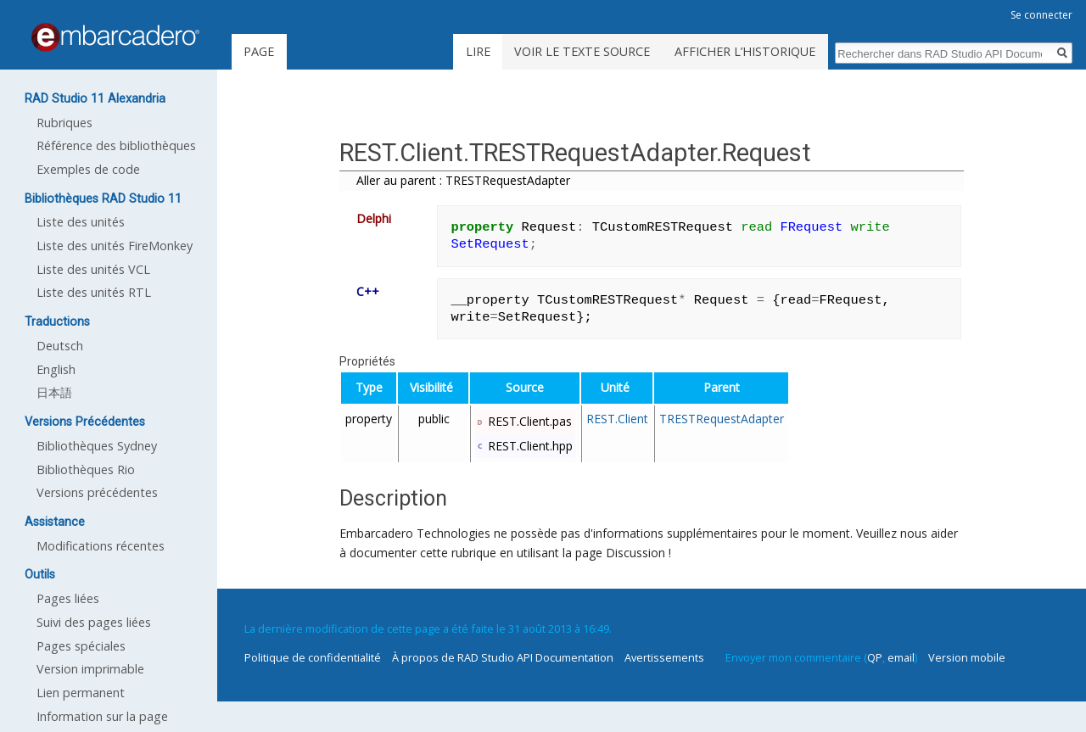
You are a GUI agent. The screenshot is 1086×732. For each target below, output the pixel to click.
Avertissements (664, 657)
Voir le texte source (582, 51)
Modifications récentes (100, 546)
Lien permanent (80, 693)
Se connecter (1041, 15)
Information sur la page (102, 716)
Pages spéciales (81, 646)
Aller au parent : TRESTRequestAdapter (463, 180)
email (901, 657)
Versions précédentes (97, 492)
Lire (478, 51)
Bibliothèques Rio (85, 469)
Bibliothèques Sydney (96, 446)
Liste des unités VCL (93, 269)
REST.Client (617, 419)
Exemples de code (88, 169)
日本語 (54, 392)
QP (874, 657)
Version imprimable (90, 669)
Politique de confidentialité (312, 657)
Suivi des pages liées (93, 622)
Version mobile (966, 657)
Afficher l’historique (745, 51)
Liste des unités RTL (93, 292)
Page (259, 51)
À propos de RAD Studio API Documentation (502, 657)
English (56, 369)
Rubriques (64, 123)
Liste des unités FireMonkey (114, 245)
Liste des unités (80, 222)
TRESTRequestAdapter (721, 419)
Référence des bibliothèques (116, 145)
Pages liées (67, 598)
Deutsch (59, 346)
